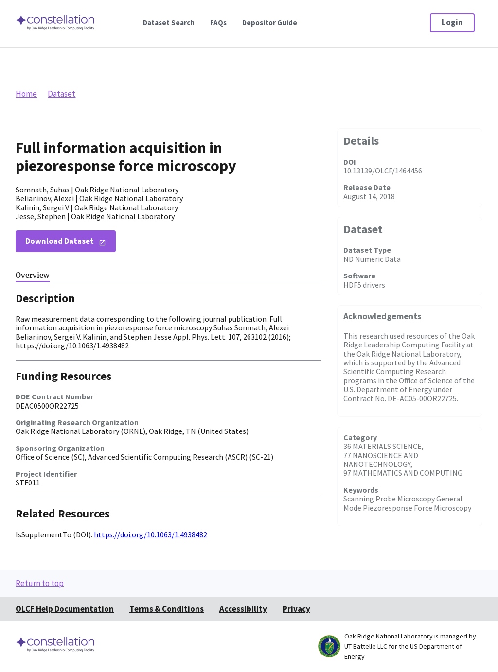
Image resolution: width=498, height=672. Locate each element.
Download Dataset (59, 241)
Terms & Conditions (166, 608)
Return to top (40, 583)
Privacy (296, 608)
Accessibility (243, 608)
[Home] (56, 29)
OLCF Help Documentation (65, 608)
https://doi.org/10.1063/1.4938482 (150, 534)
